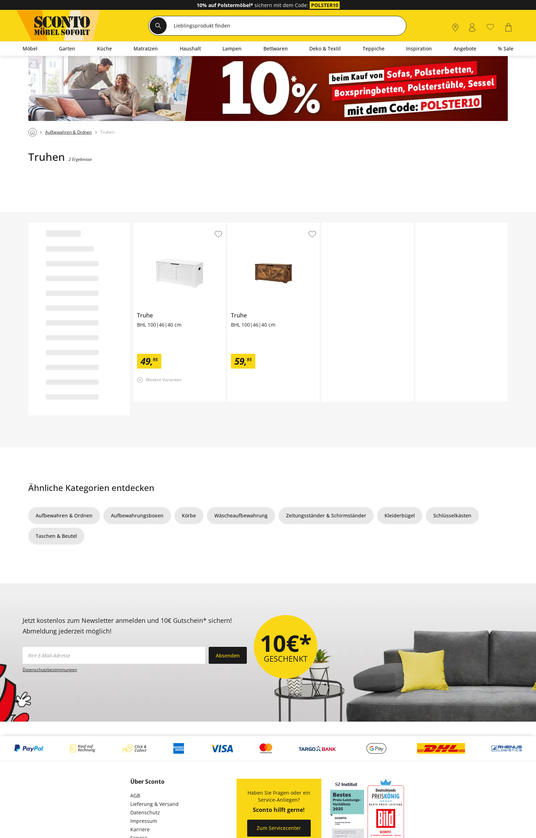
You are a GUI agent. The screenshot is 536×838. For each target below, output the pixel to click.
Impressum (143, 821)
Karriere (140, 829)
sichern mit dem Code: (253, 5)
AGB (135, 795)
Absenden (228, 655)
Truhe (140, 225)
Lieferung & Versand (154, 804)
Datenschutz (145, 812)
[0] (490, 26)
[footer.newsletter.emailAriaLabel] (114, 655)
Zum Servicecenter (279, 828)
